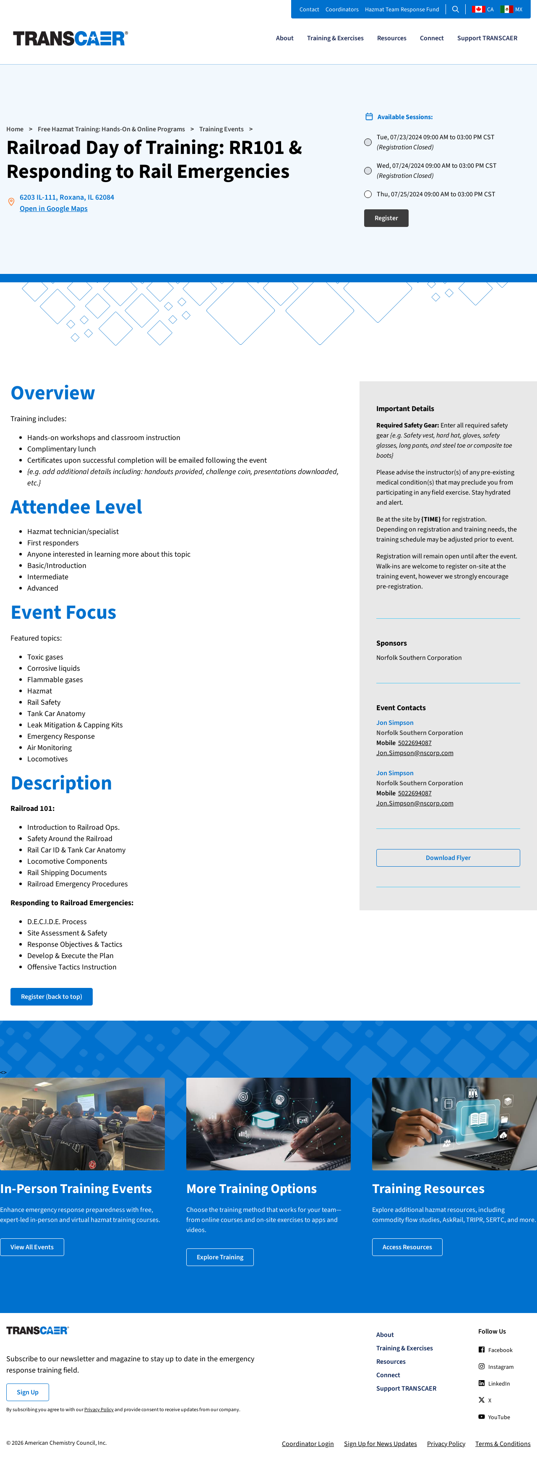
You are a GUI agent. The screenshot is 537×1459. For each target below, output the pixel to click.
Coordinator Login (308, 1444)
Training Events (221, 129)
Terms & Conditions (503, 1444)
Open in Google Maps (54, 208)
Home (14, 129)
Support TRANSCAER (487, 38)
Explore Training (220, 1257)
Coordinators (342, 9)
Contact (309, 9)
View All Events (32, 1247)
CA (483, 9)
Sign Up (28, 1392)
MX (511, 9)
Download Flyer (448, 857)
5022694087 (415, 743)
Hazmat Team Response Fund (402, 9)
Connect (432, 38)
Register (386, 218)
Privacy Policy (99, 1409)
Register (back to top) (51, 996)
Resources (392, 38)
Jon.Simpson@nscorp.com (415, 753)
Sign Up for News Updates (380, 1444)
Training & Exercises (335, 38)
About (285, 38)
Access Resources (407, 1247)
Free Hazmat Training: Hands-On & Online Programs (111, 129)
